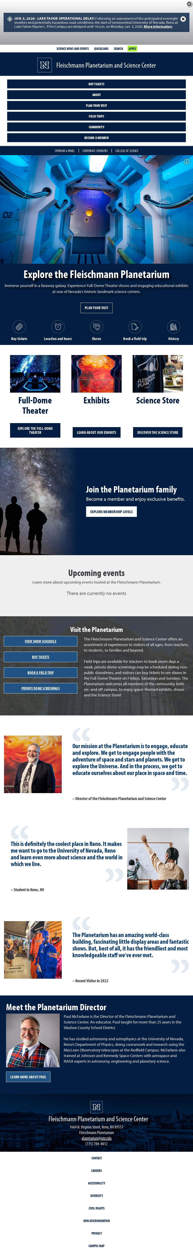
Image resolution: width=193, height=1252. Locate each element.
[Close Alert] (183, 19)
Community (96, 127)
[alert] (96, 22)
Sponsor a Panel (65, 150)
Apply (132, 48)
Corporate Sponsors (95, 150)
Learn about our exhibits (96, 432)
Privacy (96, 1233)
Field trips (96, 116)
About (96, 94)
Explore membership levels (111, 511)
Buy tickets (96, 84)
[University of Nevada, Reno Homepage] (96, 1107)
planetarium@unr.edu (97, 1138)
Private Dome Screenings (40, 688)
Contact (96, 1158)
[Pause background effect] (189, 3)
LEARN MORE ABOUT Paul (28, 1076)
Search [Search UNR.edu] (118, 48)
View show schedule (40, 641)
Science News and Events (73, 48)
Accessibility (96, 1183)
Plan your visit (96, 105)
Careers (96, 1170)
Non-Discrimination (96, 1220)
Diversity (96, 1195)
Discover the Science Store (157, 432)
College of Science (126, 150)
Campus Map (96, 1245)
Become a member (96, 137)
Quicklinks (101, 48)
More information (158, 26)
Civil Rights (96, 1208)
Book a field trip (41, 672)
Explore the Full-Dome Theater (35, 430)
